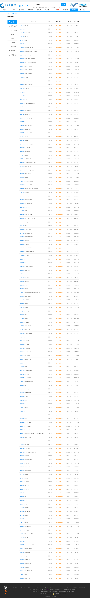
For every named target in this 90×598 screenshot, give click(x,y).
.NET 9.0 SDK (28, 296)
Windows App (28, 348)
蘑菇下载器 (27, 32)
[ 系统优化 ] (22, 522)
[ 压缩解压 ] (22, 92)
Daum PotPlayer (28, 429)
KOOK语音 (27, 511)
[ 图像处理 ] (22, 58)
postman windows (28, 129)
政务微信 (27, 492)
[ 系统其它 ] (22, 132)
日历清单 (27, 463)
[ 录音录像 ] (22, 366)
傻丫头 (26, 411)
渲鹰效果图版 (28, 526)
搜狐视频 (27, 481)
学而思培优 (27, 329)
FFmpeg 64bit (28, 400)
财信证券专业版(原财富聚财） (31, 103)
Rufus (26, 407)
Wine (26, 574)
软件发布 (42, 587)
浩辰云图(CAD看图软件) (30, 58)
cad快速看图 (27, 270)
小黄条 (26, 474)
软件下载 (13, 10)
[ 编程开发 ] (22, 62)
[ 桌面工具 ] (22, 277)
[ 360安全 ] (22, 136)
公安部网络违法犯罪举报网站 (54, 589)
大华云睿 (27, 441)
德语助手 (27, 244)
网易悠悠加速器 (28, 199)
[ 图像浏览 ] (22, 51)
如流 (26, 225)
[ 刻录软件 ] (22, 273)
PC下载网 (11, 13)
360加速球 (27, 136)
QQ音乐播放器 (28, 437)
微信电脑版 (35, 7)
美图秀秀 (27, 455)
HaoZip (26, 318)
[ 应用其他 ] (22, 73)
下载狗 (26, 77)
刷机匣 (26, 307)
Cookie (54, 587)
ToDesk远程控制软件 (29, 266)
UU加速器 (27, 288)
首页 (4, 10)
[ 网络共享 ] (22, 515)
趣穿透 (26, 515)
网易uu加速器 (28, 470)
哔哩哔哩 (27, 374)
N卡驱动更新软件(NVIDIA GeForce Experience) (34, 433)
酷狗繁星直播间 (28, 392)
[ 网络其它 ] (22, 129)
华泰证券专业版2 (28, 248)
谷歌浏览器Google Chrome (30, 118)
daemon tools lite (28, 273)
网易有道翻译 (28, 325)
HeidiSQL (27, 389)
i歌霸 (26, 418)
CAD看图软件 (28, 426)
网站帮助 (29, 587)
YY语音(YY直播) (28, 214)
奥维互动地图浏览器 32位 (30, 162)
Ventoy (26, 222)
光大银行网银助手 (29, 422)
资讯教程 (65, 10)
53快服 (26, 396)
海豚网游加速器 (28, 370)
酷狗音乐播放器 (28, 548)
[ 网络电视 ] (22, 144)
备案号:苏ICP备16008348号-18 (46, 593)
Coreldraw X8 (28, 363)
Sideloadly (27, 88)
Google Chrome (28, 114)
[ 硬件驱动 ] (22, 184)
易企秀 (59, 7)
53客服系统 (27, 530)
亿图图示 (27, 299)
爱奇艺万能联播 (28, 570)
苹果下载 (30, 10)
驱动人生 (47, 7)
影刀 (26, 210)
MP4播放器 (27, 355)
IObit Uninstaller (28, 125)
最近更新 (74, 10)
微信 (26, 40)
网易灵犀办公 (28, 166)
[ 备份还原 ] (22, 222)
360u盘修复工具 (28, 132)
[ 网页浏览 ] (22, 114)
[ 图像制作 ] (22, 303)
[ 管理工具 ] (22, 99)
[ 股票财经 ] (22, 103)
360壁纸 (27, 277)
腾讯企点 (27, 196)
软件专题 (82, 10)
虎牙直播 (27, 340)
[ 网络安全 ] (22, 422)
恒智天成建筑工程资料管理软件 (31, 188)
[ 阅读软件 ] (22, 106)
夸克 (26, 500)
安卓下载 (21, 10)
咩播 (26, 366)
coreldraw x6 (41, 7)
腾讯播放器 (27, 466)
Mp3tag (26, 403)
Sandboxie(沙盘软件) (29, 533)
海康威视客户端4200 (29, 233)
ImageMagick (27, 259)
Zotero (26, 155)
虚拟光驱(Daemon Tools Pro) (30, 556)
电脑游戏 (39, 10)
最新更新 (17, 13)
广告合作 (36, 587)
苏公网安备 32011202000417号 (60, 594)
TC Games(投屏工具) (29, 181)
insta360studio (28, 314)
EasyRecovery (53, 7)
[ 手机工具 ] (22, 88)
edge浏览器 (27, 151)
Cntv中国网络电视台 (29, 144)
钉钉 (26, 285)
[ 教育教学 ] (22, 251)
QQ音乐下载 (27, 578)
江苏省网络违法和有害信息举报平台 (69, 589)
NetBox (26, 121)
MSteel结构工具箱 (29, 81)
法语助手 (27, 240)
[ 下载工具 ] (22, 32)
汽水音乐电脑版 (28, 333)
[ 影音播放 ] (22, 229)
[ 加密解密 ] (22, 255)
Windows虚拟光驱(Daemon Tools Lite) (32, 292)
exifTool (26, 385)
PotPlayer (27, 281)
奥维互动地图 (28, 158)
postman (26, 140)
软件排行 (47, 10)
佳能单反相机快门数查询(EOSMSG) (32, 452)
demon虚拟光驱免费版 (29, 381)
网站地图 (67, 587)
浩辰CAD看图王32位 (29, 69)
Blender (26, 303)
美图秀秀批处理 (28, 459)
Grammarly (27, 262)
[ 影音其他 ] (22, 203)
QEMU (26, 541)
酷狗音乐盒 (27, 559)
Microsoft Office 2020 (29, 47)
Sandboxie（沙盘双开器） (30, 544)
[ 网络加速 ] (22, 199)
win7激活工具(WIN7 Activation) (31, 377)
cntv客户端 (27, 147)
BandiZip (27, 311)
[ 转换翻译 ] (22, 240)
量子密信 (27, 255)
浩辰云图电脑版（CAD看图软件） (32, 51)
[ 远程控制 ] (22, 25)
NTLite (26, 537)
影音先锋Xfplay (28, 563)
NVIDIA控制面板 (28, 184)
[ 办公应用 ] (22, 29)
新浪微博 (27, 478)
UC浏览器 (27, 485)
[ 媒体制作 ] (22, 411)
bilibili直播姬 (28, 173)
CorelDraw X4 (28, 359)
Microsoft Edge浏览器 (29, 170)
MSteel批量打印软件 (29, 84)
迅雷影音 (27, 567)
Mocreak (27, 29)
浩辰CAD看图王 (28, 66)
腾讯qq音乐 (27, 552)
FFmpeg (26, 177)
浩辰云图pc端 (28, 55)
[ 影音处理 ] (22, 177)
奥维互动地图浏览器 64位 (30, 218)
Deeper (26, 522)
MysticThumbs (28, 207)
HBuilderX (27, 337)
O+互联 (26, 25)
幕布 (26, 99)
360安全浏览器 (28, 351)
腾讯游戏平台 (28, 110)
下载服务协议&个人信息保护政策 (78, 587)
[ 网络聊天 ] (22, 40)
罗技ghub (27, 322)
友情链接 (60, 587)
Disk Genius (27, 415)
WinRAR (27, 92)
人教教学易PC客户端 (29, 251)
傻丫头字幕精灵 (28, 203)
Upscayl (26, 518)
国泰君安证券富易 (29, 236)
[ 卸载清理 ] (22, 125)
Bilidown (27, 36)
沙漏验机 (27, 192)
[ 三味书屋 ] (22, 444)
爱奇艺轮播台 (28, 229)
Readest (26, 106)
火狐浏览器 (27, 448)
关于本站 (23, 587)
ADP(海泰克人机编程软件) (30, 62)
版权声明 (49, 587)
